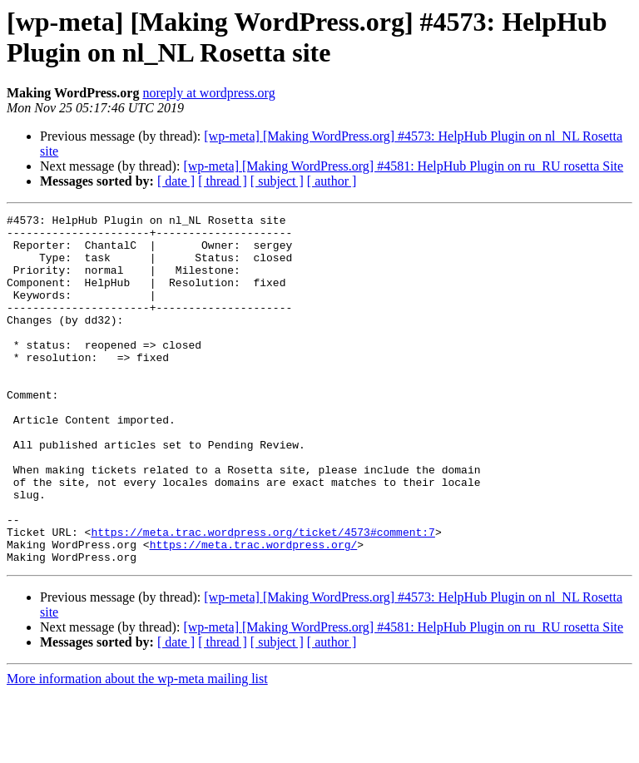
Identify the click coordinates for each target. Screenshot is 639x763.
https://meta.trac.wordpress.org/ (254, 611)
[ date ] (176, 181)
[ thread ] (222, 181)
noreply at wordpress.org (208, 93)
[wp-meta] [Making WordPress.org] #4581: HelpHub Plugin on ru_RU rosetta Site (403, 166)
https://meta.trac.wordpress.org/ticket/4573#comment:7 (262, 596)
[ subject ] (277, 181)
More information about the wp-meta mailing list (137, 748)
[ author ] (332, 181)
